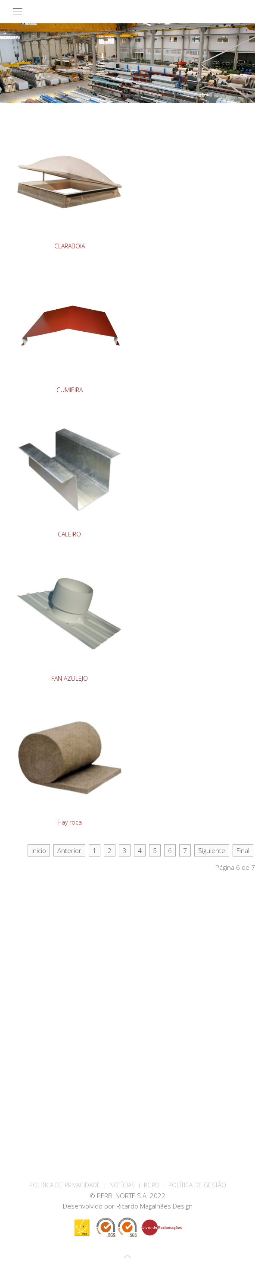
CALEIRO (69, 534)
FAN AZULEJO (69, 678)
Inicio (38, 850)
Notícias (122, 1185)
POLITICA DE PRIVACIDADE (64, 1185)
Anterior (69, 850)
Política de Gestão (197, 1185)
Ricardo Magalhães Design (154, 1206)
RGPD (151, 1185)
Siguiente (211, 850)
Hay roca (69, 822)
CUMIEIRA (69, 390)
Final (242, 850)
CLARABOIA (69, 246)
